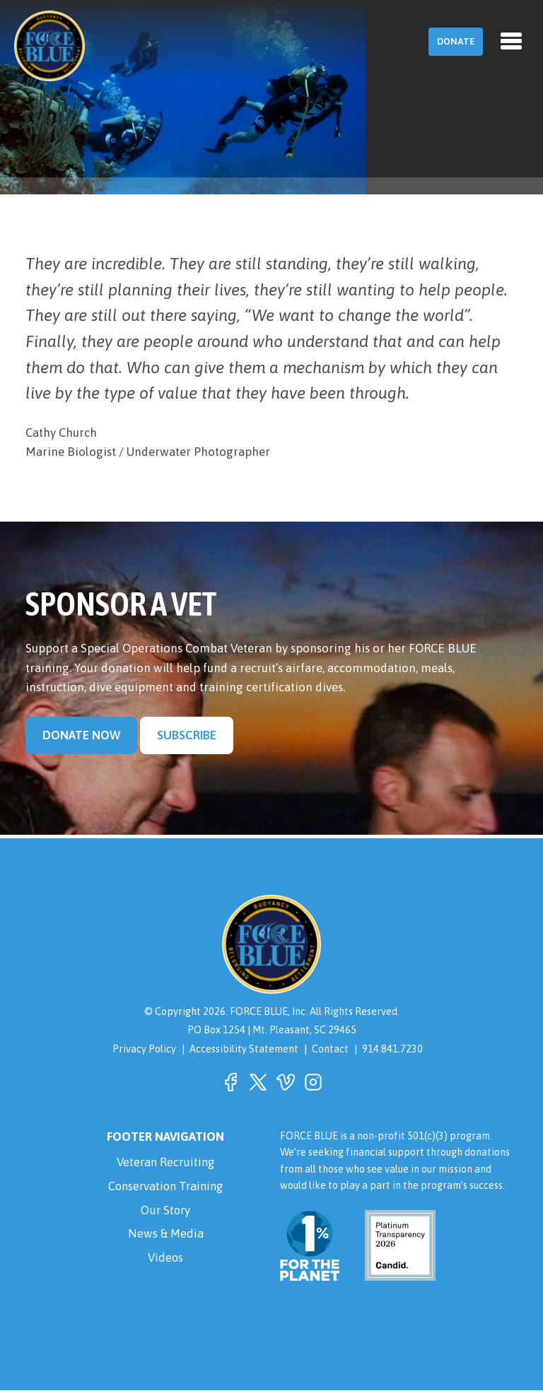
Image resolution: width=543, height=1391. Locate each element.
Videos (166, 1258)
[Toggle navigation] (511, 41)
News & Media (165, 1234)
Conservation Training (165, 1186)
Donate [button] (455, 41)
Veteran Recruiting (165, 1162)
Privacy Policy (144, 1049)
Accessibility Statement (243, 1049)
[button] (230, 1082)
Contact (330, 1049)
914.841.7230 (392, 1049)
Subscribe (186, 735)
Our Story (165, 1210)
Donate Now (81, 735)
